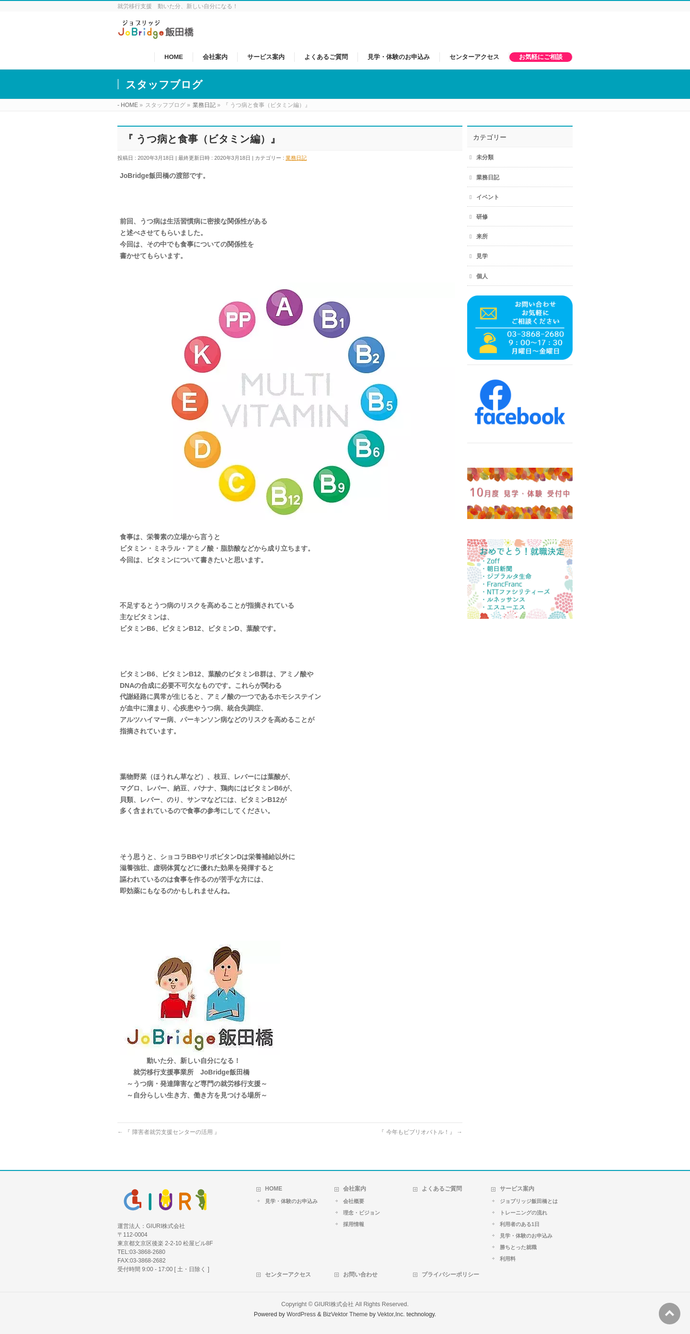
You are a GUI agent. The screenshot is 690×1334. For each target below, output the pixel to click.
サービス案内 (517, 1188)
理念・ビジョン (361, 1213)
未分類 (485, 157)
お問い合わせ (360, 1274)
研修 (482, 216)
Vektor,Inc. (391, 1314)
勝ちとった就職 (518, 1247)
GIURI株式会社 (334, 1304)
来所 (482, 236)
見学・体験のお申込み (291, 1201)
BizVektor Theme (345, 1314)
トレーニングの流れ (523, 1213)
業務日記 (296, 158)
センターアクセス (288, 1274)
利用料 (508, 1259)
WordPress (301, 1314)
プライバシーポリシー (450, 1274)
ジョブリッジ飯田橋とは (529, 1201)
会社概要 (353, 1201)
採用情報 (353, 1224)
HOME (273, 1188)
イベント (487, 197)
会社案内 (354, 1188)
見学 (482, 256)
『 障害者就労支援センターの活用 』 (168, 1132)
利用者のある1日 (520, 1224)
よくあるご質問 (442, 1188)
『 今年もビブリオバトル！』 (420, 1132)
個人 (482, 276)
